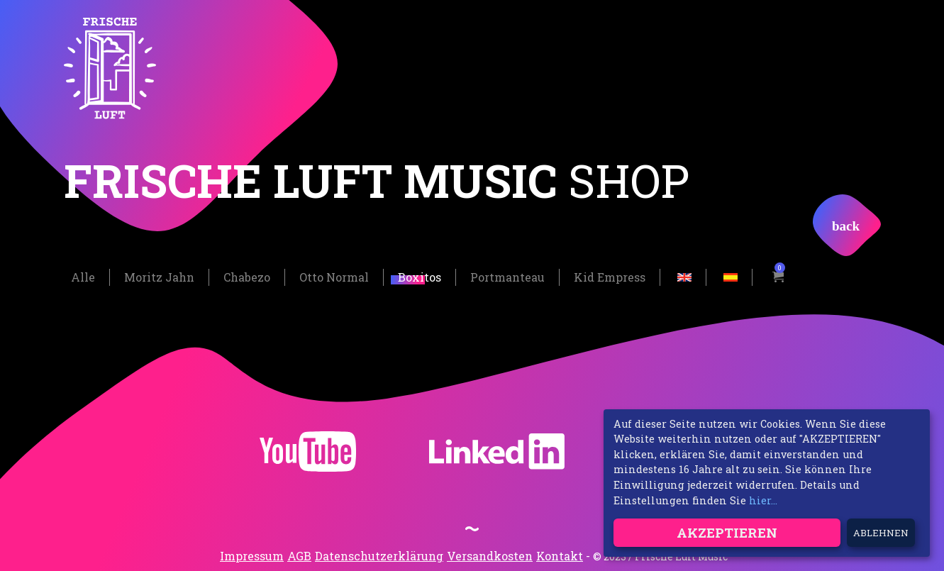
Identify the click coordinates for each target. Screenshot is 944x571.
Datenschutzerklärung (379, 555)
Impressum (252, 555)
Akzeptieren (727, 532)
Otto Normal (334, 277)
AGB (299, 555)
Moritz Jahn (159, 277)
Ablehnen (881, 532)
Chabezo (246, 277)
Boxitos (419, 277)
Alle (83, 277)
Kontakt (559, 555)
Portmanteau (507, 277)
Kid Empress (609, 277)
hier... (763, 500)
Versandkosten (490, 555)
